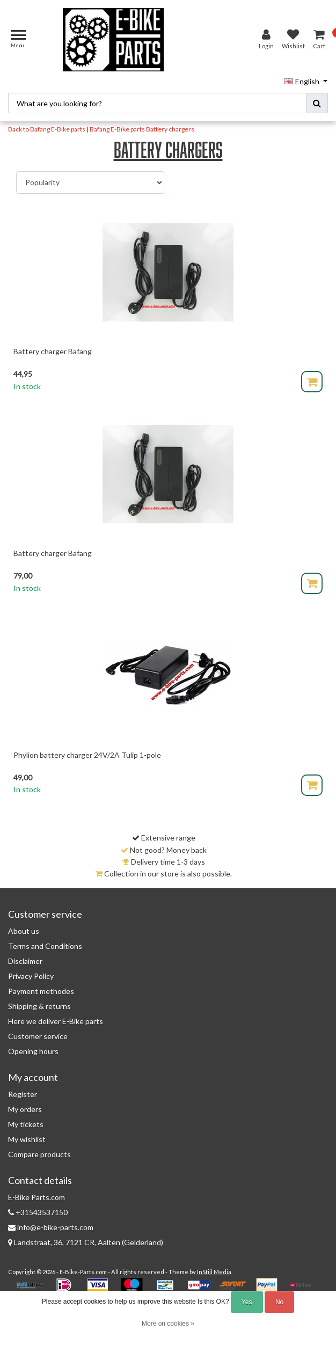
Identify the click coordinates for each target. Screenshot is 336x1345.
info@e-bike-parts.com (50, 1227)
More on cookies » (168, 1323)
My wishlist (27, 1139)
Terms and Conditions (45, 946)
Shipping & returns (39, 1006)
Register (22, 1094)
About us (23, 930)
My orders (25, 1109)
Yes (247, 1302)
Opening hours (33, 1051)
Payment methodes (41, 991)
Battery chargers (170, 129)
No (279, 1302)
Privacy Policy (31, 976)
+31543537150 (38, 1212)
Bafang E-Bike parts (117, 129)
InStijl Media (214, 1271)
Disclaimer (25, 961)
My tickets (25, 1124)
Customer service (38, 1036)
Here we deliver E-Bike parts (55, 1021)
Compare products (39, 1154)
